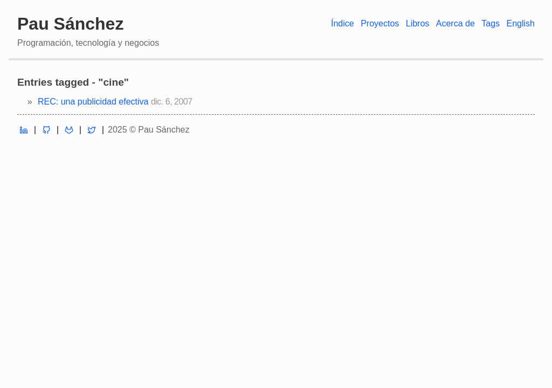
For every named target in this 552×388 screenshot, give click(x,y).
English (521, 23)
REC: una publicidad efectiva (93, 101)
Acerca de (455, 23)
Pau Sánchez (70, 23)
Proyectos (380, 23)
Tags (490, 23)
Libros (418, 23)
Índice (342, 23)
